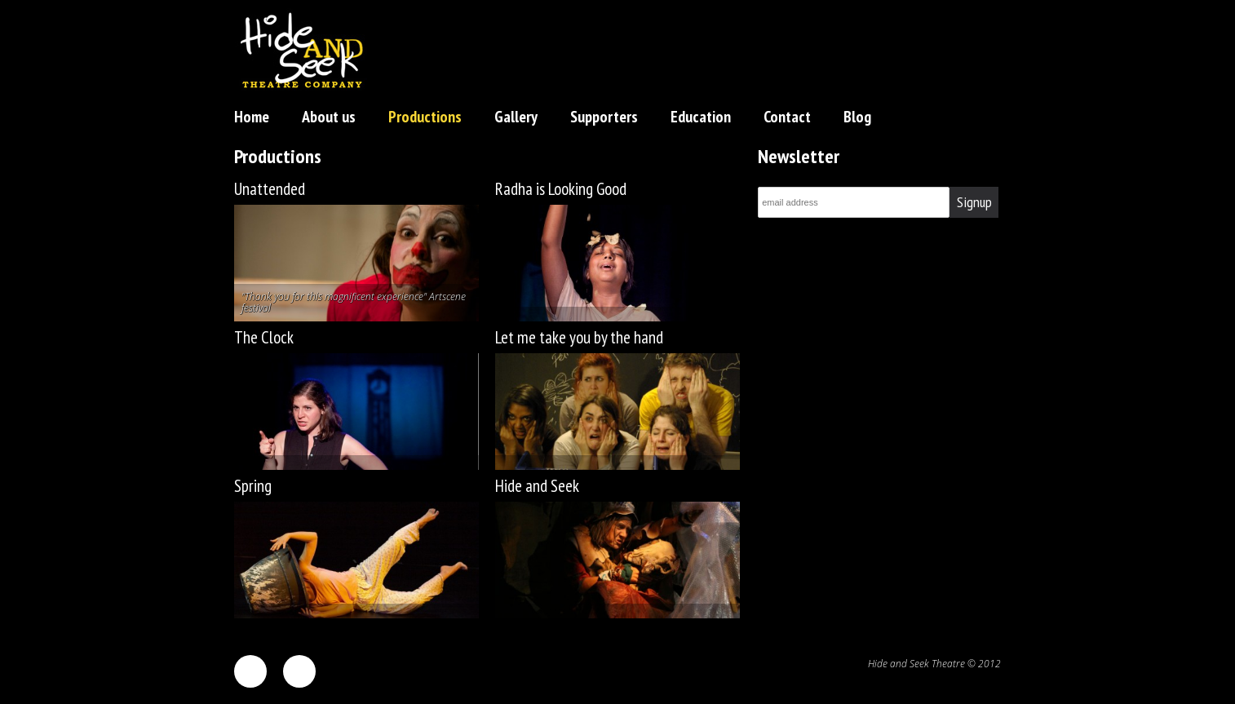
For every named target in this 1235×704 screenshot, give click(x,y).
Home (251, 116)
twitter (299, 671)
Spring (253, 486)
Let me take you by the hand (579, 337)
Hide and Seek (537, 486)
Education (701, 116)
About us (329, 116)
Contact (787, 116)
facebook (250, 671)
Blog (857, 116)
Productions (425, 116)
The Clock (264, 337)
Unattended (269, 189)
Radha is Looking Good (560, 189)
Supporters (604, 116)
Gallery (516, 116)
